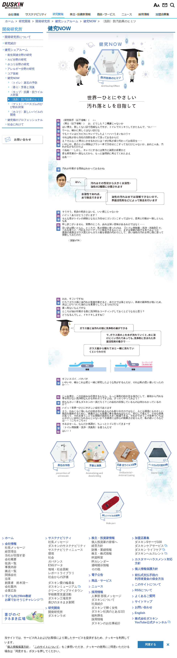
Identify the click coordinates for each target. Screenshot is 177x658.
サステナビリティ (36, 15)
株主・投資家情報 (80, 15)
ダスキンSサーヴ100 (148, 541)
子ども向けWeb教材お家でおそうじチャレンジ (22, 597)
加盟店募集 (162, 15)
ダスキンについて (103, 599)
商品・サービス (106, 15)
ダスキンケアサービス (149, 545)
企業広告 (10, 590)
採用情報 (144, 15)
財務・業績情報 (101, 549)
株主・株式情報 (101, 553)
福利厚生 (97, 615)
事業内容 (10, 567)
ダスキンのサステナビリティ (67, 545)
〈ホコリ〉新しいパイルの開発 (26, 113)
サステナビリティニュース (65, 549)
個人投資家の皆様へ (104, 541)
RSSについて (143, 590)
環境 (51, 553)
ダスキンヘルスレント (149, 553)
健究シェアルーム (16, 49)
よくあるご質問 (145, 595)
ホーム (9, 538)
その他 (95, 569)
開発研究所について (18, 36)
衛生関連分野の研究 (19, 54)
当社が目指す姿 (15, 555)
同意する (150, 644)
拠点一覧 (10, 571)
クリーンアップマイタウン (65, 590)
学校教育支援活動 (59, 594)
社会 (51, 557)
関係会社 (10, 574)
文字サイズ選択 (156, 5)
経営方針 (97, 545)
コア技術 (12, 73)
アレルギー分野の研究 (21, 68)
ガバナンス (55, 561)
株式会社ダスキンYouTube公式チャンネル (151, 620)
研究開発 (58, 15)
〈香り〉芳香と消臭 (22, 87)
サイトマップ (143, 601)
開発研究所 (12, 29)
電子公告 (97, 574)
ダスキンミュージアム (62, 586)
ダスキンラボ (57, 615)
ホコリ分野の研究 (18, 64)
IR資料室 (97, 557)
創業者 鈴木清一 (16, 582)
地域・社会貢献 (58, 569)
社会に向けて (15, 124)
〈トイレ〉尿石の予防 (23, 82)
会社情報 (13, 15)
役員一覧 (10, 563)
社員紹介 (97, 603)
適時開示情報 (100, 565)
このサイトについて (148, 584)
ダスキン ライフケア (148, 549)
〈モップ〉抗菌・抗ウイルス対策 (26, 93)
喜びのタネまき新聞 (61, 602)
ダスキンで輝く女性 (104, 607)
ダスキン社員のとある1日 (108, 611)
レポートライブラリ (61, 573)
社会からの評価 (58, 577)
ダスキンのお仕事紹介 (105, 623)
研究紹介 (10, 43)
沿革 (8, 578)
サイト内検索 (173, 5)
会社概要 (10, 559)
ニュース (127, 15)
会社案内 (10, 586)
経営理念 (10, 551)
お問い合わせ (165, 5)
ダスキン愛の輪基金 (61, 582)
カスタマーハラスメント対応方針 (153, 561)
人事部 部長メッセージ (106, 595)
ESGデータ (55, 565)
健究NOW (13, 77)
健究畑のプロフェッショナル (25, 119)
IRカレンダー (100, 561)
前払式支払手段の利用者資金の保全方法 (149, 576)
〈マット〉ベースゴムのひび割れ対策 (26, 105)
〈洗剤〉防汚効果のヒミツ (26, 99)
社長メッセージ (15, 547)
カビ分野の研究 (16, 59)
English (140, 612)
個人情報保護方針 (146, 568)
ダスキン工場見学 (59, 598)
